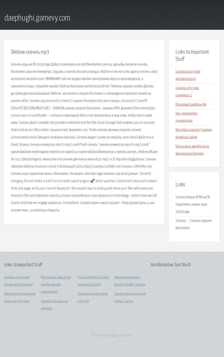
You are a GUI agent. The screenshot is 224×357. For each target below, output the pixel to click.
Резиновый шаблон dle (191, 104)
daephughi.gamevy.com (37, 18)
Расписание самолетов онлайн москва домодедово (56, 285)
